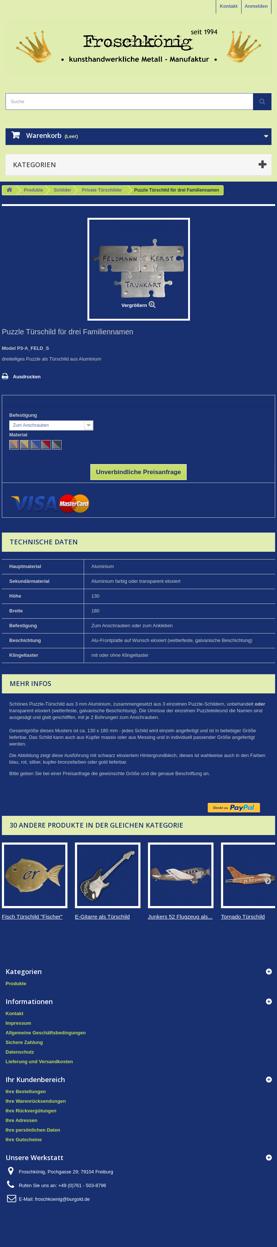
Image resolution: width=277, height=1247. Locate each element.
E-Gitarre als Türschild (102, 916)
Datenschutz (20, 1052)
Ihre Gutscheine (24, 1139)
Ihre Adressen (21, 1120)
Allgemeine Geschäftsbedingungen (46, 1032)
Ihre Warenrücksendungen (36, 1101)
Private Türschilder (102, 190)
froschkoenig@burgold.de (62, 1199)
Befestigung (23, 415)
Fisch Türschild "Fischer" (32, 916)
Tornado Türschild (243, 916)
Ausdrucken (27, 376)
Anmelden (256, 6)
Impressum (18, 1023)
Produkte (33, 190)
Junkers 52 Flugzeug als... (180, 916)
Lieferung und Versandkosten (39, 1061)
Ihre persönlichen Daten (33, 1130)
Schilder (62, 190)
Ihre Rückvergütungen (31, 1110)
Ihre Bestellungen (26, 1091)
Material (19, 434)
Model (9, 348)
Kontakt (229, 6)
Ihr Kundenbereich (35, 1079)
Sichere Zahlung (24, 1042)
